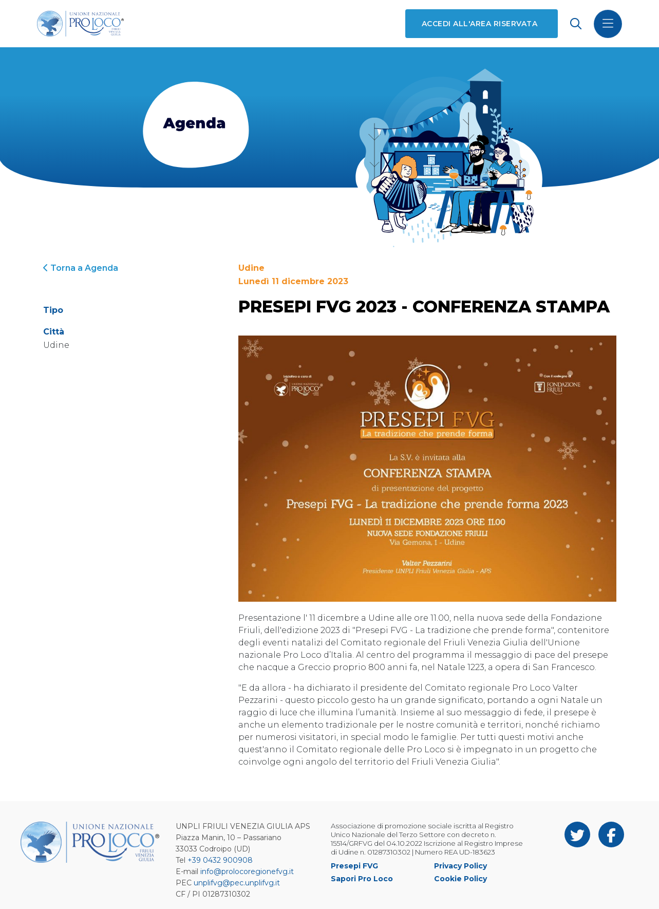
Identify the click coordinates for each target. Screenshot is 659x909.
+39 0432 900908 (220, 860)
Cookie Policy (460, 878)
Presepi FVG (354, 865)
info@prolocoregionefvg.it (247, 871)
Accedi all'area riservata (479, 23)
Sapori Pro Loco (362, 878)
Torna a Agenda (80, 268)
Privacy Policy (460, 865)
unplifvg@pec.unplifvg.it (237, 882)
